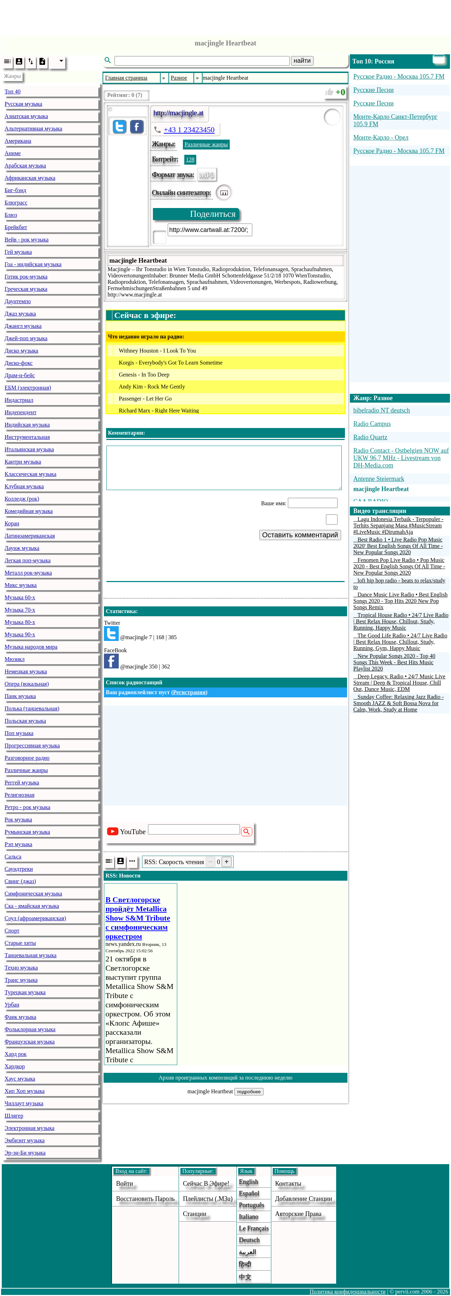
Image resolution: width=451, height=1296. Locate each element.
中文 (245, 1276)
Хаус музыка (20, 1079)
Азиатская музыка (26, 116)
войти (124, 1183)
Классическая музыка (30, 474)
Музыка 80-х (20, 622)
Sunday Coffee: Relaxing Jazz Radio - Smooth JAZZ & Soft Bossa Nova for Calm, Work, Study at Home (398, 703)
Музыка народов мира (31, 647)
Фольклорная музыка (30, 1029)
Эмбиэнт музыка (25, 1140)
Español (249, 1193)
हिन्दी (245, 1264)
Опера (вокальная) (27, 684)
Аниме (13, 153)
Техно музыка (21, 968)
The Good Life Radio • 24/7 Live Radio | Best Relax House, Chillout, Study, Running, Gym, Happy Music (400, 641)
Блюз (11, 215)
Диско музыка (21, 351)
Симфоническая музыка (33, 894)
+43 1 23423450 (189, 129)
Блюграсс (16, 203)
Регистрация (189, 692)
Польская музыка (25, 721)
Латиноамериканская (30, 536)
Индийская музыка (27, 425)
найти (302, 60)
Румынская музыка (27, 832)
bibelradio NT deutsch (381, 410)
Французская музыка (30, 1042)
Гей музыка (18, 252)
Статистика (121, 611)
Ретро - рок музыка (27, 807)
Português (251, 1205)
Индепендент (20, 412)
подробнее (249, 1091)
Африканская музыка (30, 178)
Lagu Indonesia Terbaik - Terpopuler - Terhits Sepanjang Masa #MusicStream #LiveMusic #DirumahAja (398, 525)
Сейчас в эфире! (206, 1183)
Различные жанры (26, 770)
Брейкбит (16, 227)
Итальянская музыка (29, 449)
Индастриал (19, 400)
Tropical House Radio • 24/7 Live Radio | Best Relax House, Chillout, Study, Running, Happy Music (401, 621)
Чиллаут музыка (24, 1103)
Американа (18, 141)
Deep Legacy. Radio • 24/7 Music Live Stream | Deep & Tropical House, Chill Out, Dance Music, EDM (399, 682)
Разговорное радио (27, 758)
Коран (12, 523)
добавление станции (303, 1198)
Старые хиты (20, 943)
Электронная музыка (30, 1128)
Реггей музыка (22, 782)
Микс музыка (21, 585)
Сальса (13, 857)
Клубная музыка (24, 486)
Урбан (12, 1005)
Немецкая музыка (26, 671)
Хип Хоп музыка (25, 1091)
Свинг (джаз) (20, 881)
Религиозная (20, 795)
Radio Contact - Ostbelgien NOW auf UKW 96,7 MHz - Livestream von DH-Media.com (401, 458)
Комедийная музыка (29, 511)
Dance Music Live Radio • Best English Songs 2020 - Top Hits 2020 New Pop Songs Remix (400, 601)
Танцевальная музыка (30, 955)
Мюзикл (15, 659)
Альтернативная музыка (33, 129)
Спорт (12, 931)
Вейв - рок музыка (27, 240)
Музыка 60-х (20, 597)
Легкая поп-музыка (28, 560)
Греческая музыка (26, 289)
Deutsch (249, 1239)
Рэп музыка (18, 844)
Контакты (288, 1183)
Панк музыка (20, 696)
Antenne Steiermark (378, 478)
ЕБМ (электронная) (28, 388)
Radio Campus (372, 423)
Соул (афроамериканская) (35, 918)
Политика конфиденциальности (348, 1292)
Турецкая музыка (25, 992)
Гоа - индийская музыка (33, 264)
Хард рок (15, 1054)
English (248, 1181)
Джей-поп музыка (26, 338)
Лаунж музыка (22, 548)
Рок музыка (18, 820)
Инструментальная (27, 437)
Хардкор (15, 1066)
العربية (247, 1251)
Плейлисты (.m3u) (208, 1198)
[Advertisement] (225, 16)
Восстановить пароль (145, 1198)
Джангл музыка (23, 326)
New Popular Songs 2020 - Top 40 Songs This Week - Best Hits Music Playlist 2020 (394, 662)
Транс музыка (21, 980)
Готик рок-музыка (26, 277)
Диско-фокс (19, 363)
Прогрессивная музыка (32, 745)
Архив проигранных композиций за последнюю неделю (225, 1078)
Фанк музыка (20, 1017)
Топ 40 (12, 91)
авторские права (298, 1213)
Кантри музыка (23, 462)
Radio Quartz (370, 437)
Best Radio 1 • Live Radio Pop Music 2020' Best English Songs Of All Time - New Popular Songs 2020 (398, 546)
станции (194, 1213)
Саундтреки (19, 869)
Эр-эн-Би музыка (25, 1153)
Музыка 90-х (20, 634)
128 (190, 160)
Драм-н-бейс (20, 375)
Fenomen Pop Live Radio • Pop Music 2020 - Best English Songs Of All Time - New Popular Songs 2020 (399, 566)
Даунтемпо (18, 301)
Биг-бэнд (15, 190)
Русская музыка (23, 104)
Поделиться (212, 214)
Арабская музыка (25, 166)
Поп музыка (19, 733)
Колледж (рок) (22, 499)
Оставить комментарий (300, 535)
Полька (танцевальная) (32, 708)
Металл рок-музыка (28, 573)
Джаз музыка (20, 314)
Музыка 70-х (20, 610)
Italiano (248, 1216)
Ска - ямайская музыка (32, 906)
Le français (253, 1228)
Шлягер (14, 1116)
